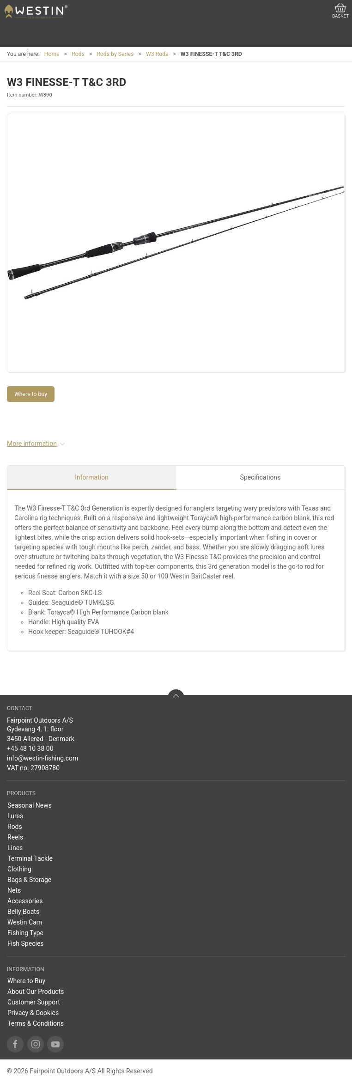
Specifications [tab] (260, 477)
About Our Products (35, 991)
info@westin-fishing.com (42, 758)
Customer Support (33, 1002)
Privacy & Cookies (33, 1012)
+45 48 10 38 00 (30, 748)
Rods (78, 54)
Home (52, 54)
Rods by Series (115, 54)
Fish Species (25, 943)
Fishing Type (25, 933)
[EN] (36, 11)
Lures (15, 816)
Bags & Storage (29, 879)
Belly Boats (23, 911)
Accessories (24, 901)
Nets (14, 890)
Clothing (19, 869)
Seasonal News (29, 805)
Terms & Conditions (35, 1023)
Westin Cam (24, 922)
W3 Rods (157, 54)
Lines (15, 848)
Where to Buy (26, 981)
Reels (15, 837)
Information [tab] (92, 477)
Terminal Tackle (30, 858)
